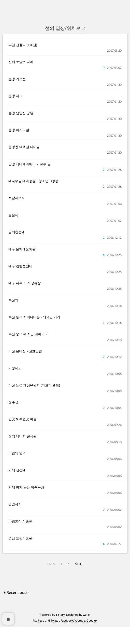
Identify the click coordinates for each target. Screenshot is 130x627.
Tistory (60, 615)
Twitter (55, 621)
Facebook (67, 621)
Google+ (91, 621)
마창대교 (15, 368)
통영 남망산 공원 (20, 113)
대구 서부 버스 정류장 (24, 283)
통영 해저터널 (18, 130)
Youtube (79, 621)
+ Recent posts (17, 592)
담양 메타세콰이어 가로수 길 (29, 164)
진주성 (13, 402)
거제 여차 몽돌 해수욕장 (26, 487)
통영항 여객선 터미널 (24, 147)
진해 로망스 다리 (20, 61)
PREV (51, 564)
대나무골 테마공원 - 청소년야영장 (33, 181)
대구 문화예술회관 (22, 249)
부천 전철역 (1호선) (22, 45)
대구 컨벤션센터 (20, 266)
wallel (86, 615)
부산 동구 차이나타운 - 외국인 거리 (34, 317)
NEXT (79, 564)
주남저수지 (16, 198)
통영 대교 (15, 96)
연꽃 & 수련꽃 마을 (22, 419)
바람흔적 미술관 (20, 521)
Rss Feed (38, 621)
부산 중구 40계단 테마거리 (28, 334)
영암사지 (15, 504)
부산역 (13, 300)
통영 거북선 (17, 79)
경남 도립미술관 (20, 538)
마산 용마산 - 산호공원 (25, 351)
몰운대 (13, 215)
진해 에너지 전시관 (22, 436)
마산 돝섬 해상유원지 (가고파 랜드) (34, 385)
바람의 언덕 (17, 453)
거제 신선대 (17, 470)
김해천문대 (16, 232)
